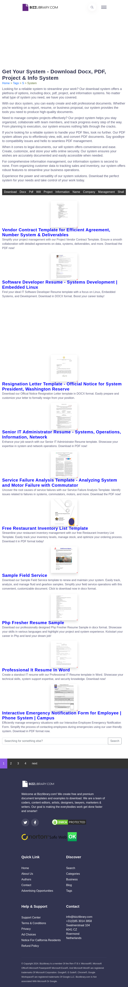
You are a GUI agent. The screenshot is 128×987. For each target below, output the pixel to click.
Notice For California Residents (41, 940)
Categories (73, 873)
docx (23, 191)
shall (121, 191)
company (89, 191)
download (10, 191)
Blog (69, 885)
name (76, 191)
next (34, 763)
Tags (16, 83)
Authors (26, 879)
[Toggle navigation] (104, 7)
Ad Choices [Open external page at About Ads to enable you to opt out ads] (28, 934)
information (62, 191)
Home (6, 83)
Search (114, 740)
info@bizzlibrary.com (79, 916)
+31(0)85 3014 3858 (79, 921)
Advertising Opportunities (37, 890)
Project (48, 191)
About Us (27, 873)
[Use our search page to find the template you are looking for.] (92, 7)
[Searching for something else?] (55, 741)
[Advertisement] (64, 39)
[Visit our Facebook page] (35, 822)
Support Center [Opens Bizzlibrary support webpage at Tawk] (31, 917)
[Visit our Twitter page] (25, 822)
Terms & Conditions (33, 923)
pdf (31, 191)
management (106, 191)
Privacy (26, 928)
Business (72, 879)
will (38, 191)
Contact (26, 885)
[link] (25, 822)
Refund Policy (30, 945)
